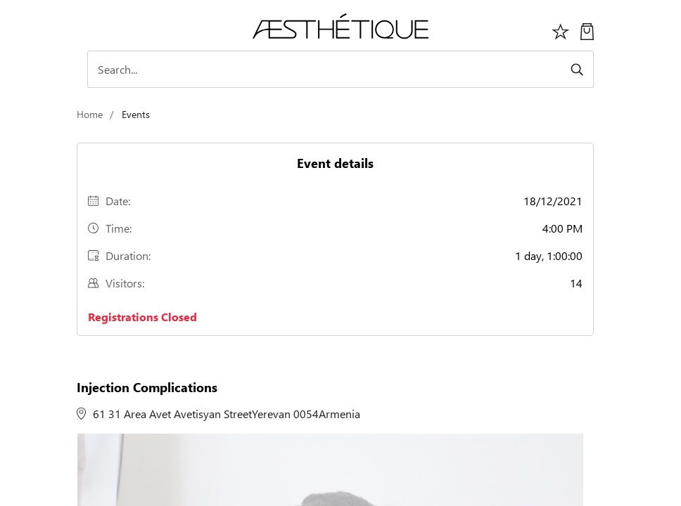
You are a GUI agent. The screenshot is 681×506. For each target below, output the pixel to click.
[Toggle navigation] (95, 29)
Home (90, 114)
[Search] (340, 69)
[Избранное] (561, 30)
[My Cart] (587, 30)
